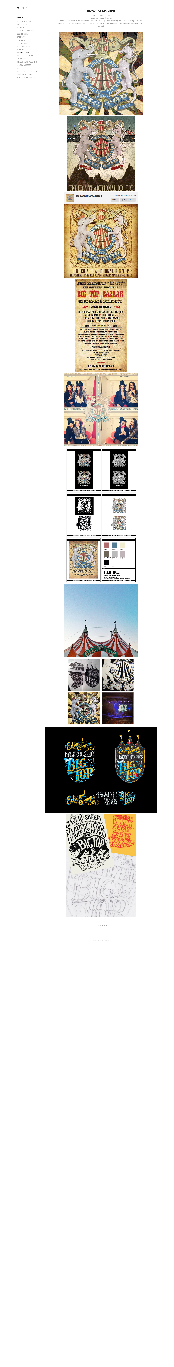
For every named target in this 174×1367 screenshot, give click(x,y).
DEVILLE (20, 68)
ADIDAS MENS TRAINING (27, 62)
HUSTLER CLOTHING (25, 56)
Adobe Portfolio (105, 941)
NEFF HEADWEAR (24, 22)
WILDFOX (21, 37)
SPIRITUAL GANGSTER (25, 31)
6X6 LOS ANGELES (24, 65)
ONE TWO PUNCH (24, 43)
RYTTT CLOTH (22, 25)
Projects (20, 17)
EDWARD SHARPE (24, 53)
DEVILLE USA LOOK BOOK (27, 71)
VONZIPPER (21, 59)
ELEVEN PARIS (22, 34)
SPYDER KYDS (22, 40)
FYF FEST (20, 28)
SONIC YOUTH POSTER (26, 78)
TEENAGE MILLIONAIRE (26, 74)
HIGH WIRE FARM (24, 46)
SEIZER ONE (25, 8)
